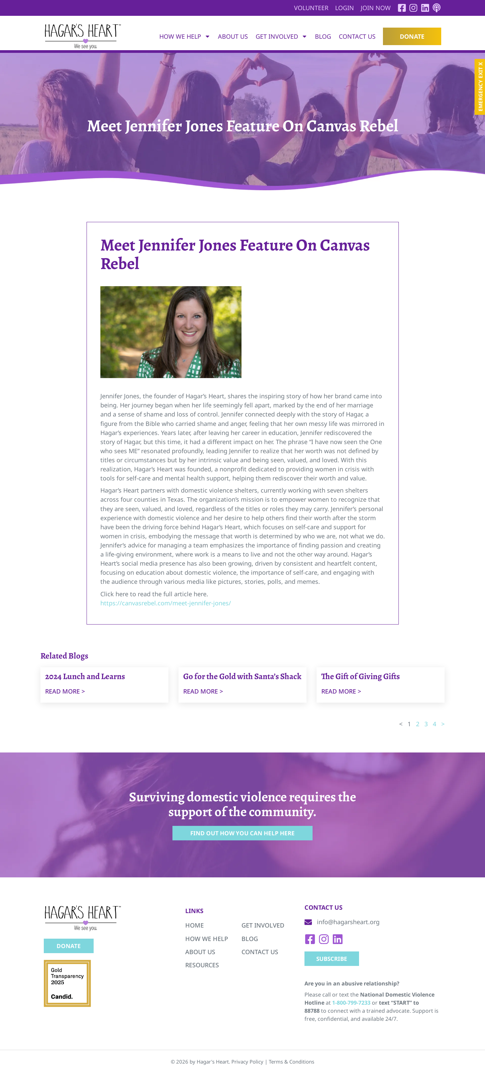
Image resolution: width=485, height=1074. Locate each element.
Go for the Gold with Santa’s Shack (242, 677)
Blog (323, 37)
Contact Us (357, 37)
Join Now (373, 8)
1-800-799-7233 (351, 1004)
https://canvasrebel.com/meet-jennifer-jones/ (165, 603)
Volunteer (308, 8)
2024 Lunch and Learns (85, 677)
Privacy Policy (247, 1063)
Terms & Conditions (291, 1063)
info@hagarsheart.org (348, 923)
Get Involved (282, 37)
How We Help (185, 37)
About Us (233, 37)
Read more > (65, 691)
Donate (412, 37)
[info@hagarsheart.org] (308, 923)
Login (341, 8)
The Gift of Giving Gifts (360, 677)
